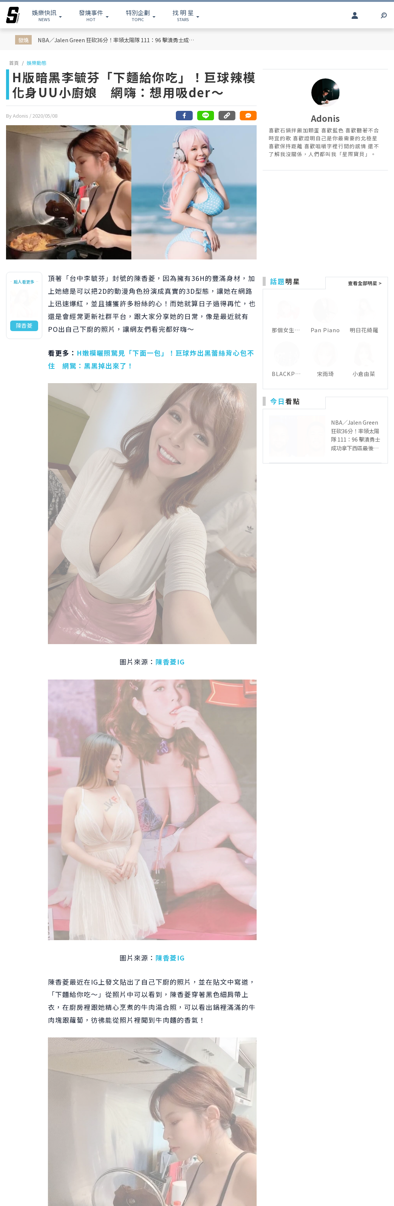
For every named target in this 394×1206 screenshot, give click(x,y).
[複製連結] (226, 115)
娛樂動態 (36, 62)
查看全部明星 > (365, 283)
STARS (183, 15)
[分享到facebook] (184, 115)
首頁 (14, 62)
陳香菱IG (170, 661)
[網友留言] (248, 115)
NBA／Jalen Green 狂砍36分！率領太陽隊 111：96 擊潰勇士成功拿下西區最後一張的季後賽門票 (117, 40)
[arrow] (13, 15)
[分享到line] (205, 115)
